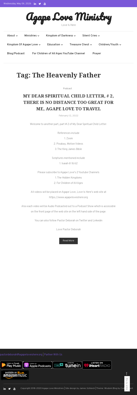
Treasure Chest (79, 44)
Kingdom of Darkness (59, 35)
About (11, 35)
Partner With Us (53, 354)
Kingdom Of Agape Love (22, 44)
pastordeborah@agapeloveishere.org (21, 354)
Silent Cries (89, 35)
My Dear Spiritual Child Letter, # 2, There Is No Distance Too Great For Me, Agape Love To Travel (68, 102)
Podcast (67, 88)
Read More (68, 240)
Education (53, 44)
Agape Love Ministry (68, 16)
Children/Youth (108, 44)
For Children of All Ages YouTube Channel (58, 53)
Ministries (30, 35)
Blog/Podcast (16, 53)
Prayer (97, 53)
